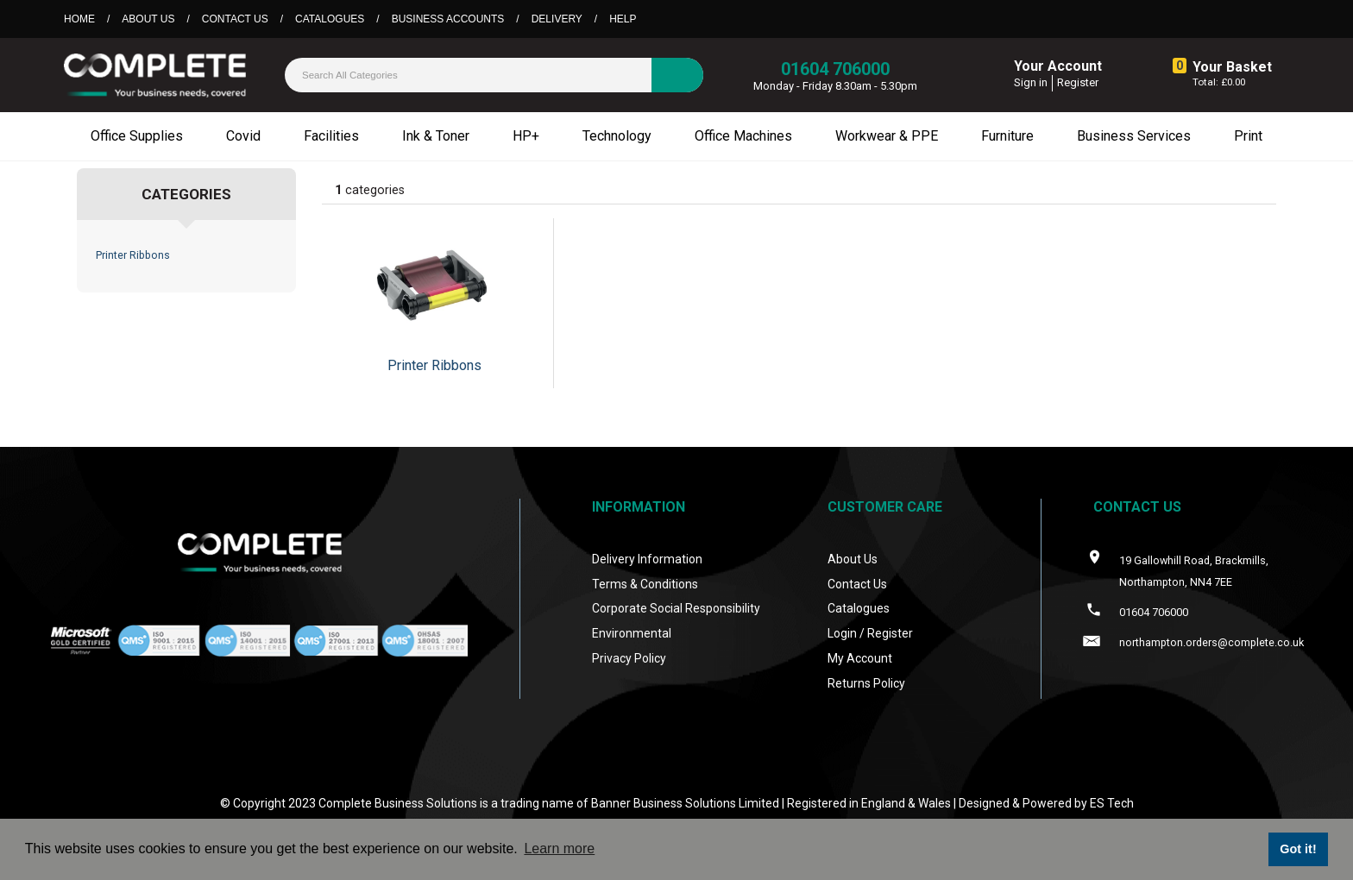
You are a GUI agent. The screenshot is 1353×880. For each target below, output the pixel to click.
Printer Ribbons (133, 255)
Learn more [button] (559, 848)
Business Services (1134, 136)
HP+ (526, 136)
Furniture (1007, 136)
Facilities (331, 136)
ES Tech (1112, 803)
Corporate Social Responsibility (676, 608)
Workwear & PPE (886, 136)
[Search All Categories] (494, 75)
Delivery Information (647, 559)
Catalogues (329, 19)
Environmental (631, 633)
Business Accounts (448, 19)
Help (622, 19)
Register (1077, 82)
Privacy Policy (629, 658)
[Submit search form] (677, 75)
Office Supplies (137, 136)
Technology (616, 136)
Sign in (1031, 82)
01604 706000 (835, 69)
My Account (860, 658)
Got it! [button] (1298, 849)
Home (79, 19)
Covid (243, 136)
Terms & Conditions (645, 584)
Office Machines (743, 136)
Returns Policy (866, 683)
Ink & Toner (435, 136)
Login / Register (870, 633)
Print (1248, 136)
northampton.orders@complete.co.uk (1211, 642)
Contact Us (235, 19)
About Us (148, 19)
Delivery (557, 19)
